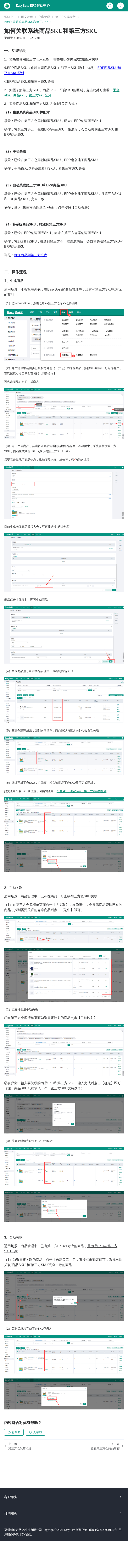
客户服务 (63, 1497)
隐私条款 (26, 1534)
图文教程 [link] (27, 17)
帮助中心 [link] (10, 17)
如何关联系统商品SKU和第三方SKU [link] (27, 22)
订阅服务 (63, 1513)
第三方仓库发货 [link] (65, 17)
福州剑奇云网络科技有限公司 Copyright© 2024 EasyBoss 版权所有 (46, 1529)
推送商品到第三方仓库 (30, 255)
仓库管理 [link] (44, 17)
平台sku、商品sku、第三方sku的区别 (81, 791)
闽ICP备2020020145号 (103, 1529)
